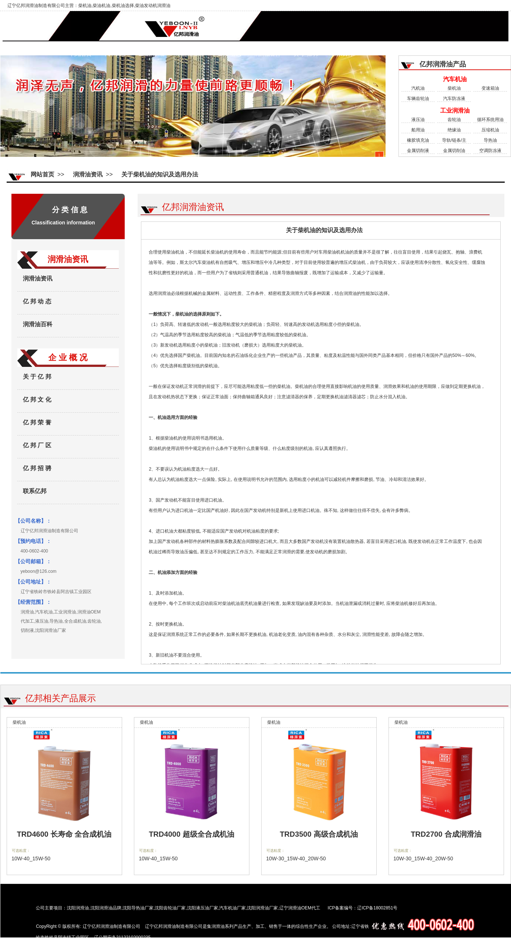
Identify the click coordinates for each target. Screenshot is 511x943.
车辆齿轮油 (418, 98)
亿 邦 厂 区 (37, 445)
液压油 (418, 119)
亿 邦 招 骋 (37, 468)
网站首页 (81, 54)
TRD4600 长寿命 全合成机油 (64, 834)
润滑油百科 (267, 54)
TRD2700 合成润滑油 (446, 834)
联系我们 (342, 54)
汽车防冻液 (454, 98)
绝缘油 (454, 129)
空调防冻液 (490, 150)
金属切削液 (418, 150)
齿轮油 (454, 119)
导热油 (490, 140)
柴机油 (454, 88)
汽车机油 (115, 54)
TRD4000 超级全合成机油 (191, 834)
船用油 (418, 129)
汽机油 (418, 88)
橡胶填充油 (418, 140)
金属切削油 (454, 150)
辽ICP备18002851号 (377, 908)
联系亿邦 (34, 491)
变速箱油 (490, 88)
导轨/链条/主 (454, 140)
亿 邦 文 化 (37, 399)
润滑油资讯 (191, 54)
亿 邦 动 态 (229, 54)
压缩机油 (490, 129)
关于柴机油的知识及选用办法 (159, 174)
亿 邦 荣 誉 (37, 422)
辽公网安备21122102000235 (122, 937)
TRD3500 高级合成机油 (319, 834)
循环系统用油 (490, 119)
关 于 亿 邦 (306, 54)
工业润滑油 (152, 54)
